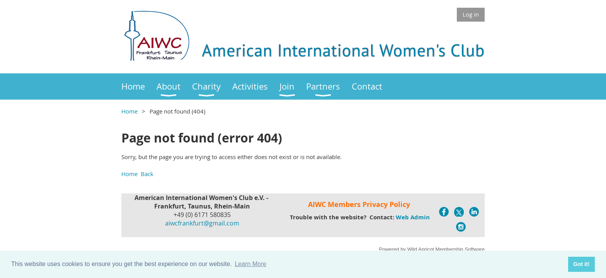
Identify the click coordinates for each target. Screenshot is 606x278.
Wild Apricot (420, 249)
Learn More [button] (250, 264)
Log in (471, 14)
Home (129, 111)
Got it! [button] (581, 264)
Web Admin (413, 217)
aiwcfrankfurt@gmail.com (202, 223)
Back (147, 174)
